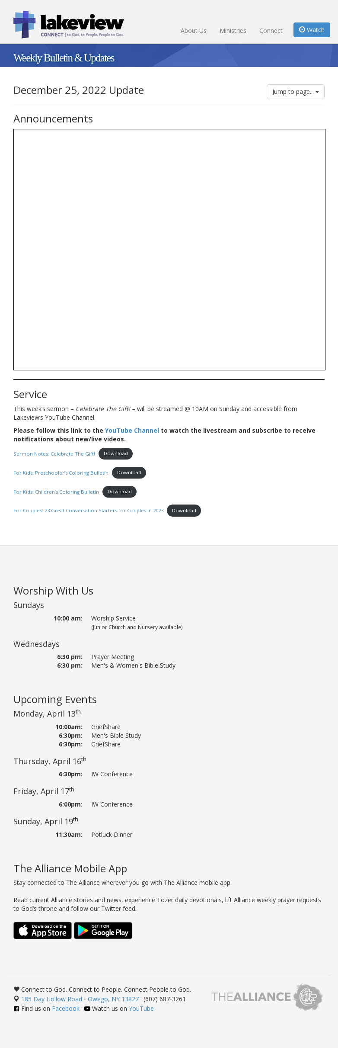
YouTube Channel (132, 430)
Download (116, 453)
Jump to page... (295, 91)
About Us (194, 30)
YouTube (141, 1008)
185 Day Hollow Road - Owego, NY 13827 (80, 999)
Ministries (233, 30)
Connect (271, 30)
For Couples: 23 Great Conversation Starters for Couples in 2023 (88, 510)
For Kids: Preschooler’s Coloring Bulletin (60, 472)
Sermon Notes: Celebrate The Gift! (54, 453)
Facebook (66, 1008)
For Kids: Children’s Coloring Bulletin (56, 491)
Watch (312, 30)
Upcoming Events (55, 699)
